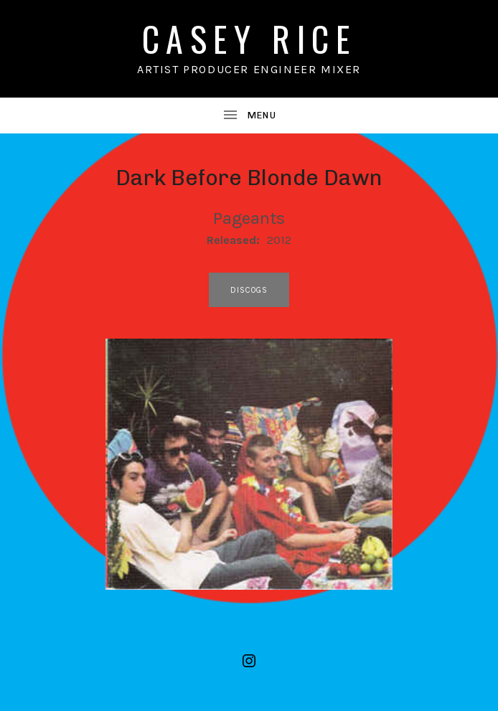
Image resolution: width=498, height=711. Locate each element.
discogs (249, 290)
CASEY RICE (249, 38)
